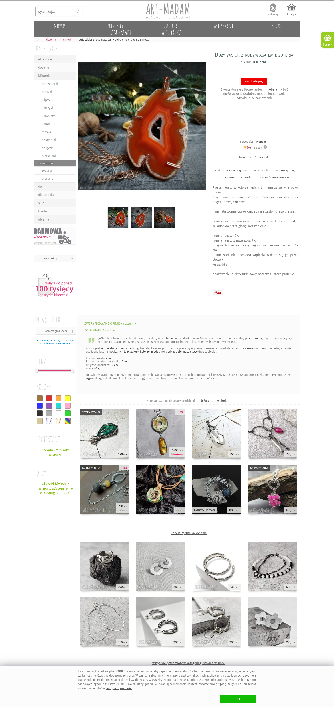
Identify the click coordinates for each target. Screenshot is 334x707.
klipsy (46, 100)
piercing (47, 179)
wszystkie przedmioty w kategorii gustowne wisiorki (188, 663)
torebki (43, 211)
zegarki (47, 171)
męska (46, 132)
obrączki (48, 148)
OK (238, 699)
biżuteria (44, 76)
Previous (84, 127)
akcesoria (45, 59)
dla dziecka (46, 195)
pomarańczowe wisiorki (274, 177)
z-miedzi (246, 177)
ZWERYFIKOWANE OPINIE (110, 323)
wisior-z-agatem (236, 170)
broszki (47, 92)
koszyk (291, 14)
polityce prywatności (118, 688)
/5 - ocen (252, 148)
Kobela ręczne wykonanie (189, 533)
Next (198, 127)
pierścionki (49, 156)
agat (217, 170)
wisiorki (264, 157)
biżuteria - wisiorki (214, 401)
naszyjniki (49, 140)
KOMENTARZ (100, 330)
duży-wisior (227, 177)
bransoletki (50, 84)
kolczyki (47, 108)
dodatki (43, 67)
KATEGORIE (46, 48)
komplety (48, 116)
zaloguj (273, 14)
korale (46, 124)
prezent (66, 343)
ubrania (43, 219)
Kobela (272, 89)
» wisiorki (46, 163)
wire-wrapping (285, 170)
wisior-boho (261, 170)
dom (41, 187)
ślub (41, 203)
